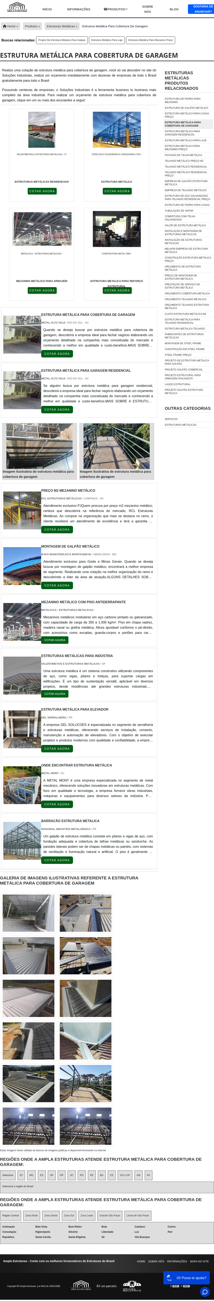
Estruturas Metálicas (180, 424)
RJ (21, 1176)
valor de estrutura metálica (185, 225)
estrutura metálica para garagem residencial (182, 133)
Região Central (10, 1216)
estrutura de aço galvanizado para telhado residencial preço (187, 197)
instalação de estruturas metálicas (183, 242)
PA (148, 1176)
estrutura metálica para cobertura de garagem (183, 124)
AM (138, 1176)
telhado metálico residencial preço (186, 174)
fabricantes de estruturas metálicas (184, 336)
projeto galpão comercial (184, 369)
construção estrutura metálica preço (188, 259)
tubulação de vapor (179, 210)
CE (112, 1176)
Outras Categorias (188, 408)
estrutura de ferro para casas (187, 205)
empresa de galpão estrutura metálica (186, 183)
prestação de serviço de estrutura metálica (182, 286)
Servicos (171, 419)
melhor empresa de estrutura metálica (186, 250)
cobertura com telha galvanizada (180, 218)
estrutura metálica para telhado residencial (182, 321)
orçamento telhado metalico (185, 299)
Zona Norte (31, 1216)
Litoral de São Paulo (138, 1216)
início (47, 9)
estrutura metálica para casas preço (187, 115)
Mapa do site (199, 1262)
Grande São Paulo (110, 1216)
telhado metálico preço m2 (184, 160)
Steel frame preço (178, 355)
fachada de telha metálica (183, 155)
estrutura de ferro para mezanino (182, 100)
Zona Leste (87, 1216)
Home (141, 1262)
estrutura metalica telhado (185, 328)
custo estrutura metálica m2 (185, 314)
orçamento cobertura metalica (187, 293)
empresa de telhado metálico (186, 190)
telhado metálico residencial (186, 166)
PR (61, 1176)
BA (101, 1176)
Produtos (116, 9)
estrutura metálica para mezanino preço (150, 40)
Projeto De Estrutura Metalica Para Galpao (61, 40)
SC (71, 1176)
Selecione (7, 1176)
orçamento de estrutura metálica (183, 268)
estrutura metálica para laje (106, 40)
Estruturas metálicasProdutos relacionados (181, 81)
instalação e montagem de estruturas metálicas (183, 233)
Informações (78, 9)
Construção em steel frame (185, 349)
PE (91, 1176)
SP (51, 1176)
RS (82, 1176)
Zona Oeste (50, 1216)
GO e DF (125, 1176)
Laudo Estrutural (178, 384)
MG (31, 1176)
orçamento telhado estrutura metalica (187, 306)
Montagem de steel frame (183, 343)
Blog (174, 9)
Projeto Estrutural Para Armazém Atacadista (183, 377)
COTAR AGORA (29, 190)
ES (41, 1176)
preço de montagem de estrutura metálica (181, 277)
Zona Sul (69, 1216)
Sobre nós (147, 9)
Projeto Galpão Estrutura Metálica (184, 392)
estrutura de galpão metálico (186, 108)
